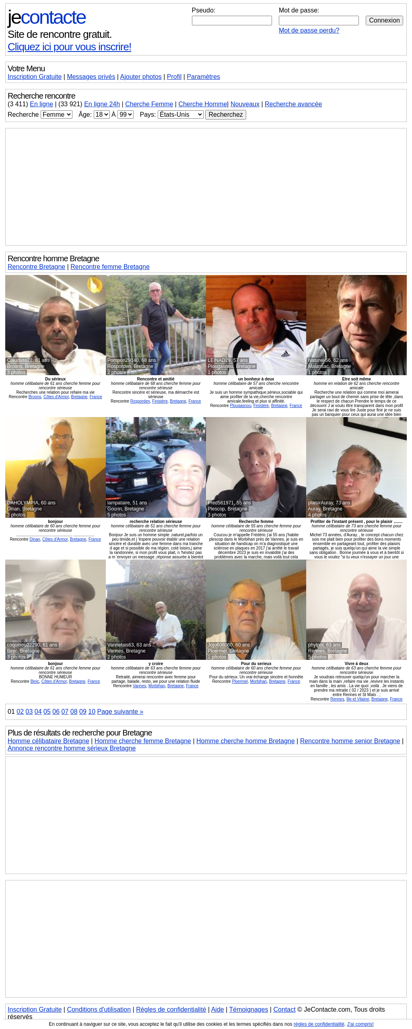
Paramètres (203, 76)
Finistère (159, 401)
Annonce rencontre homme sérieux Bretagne (72, 748)
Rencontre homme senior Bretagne (350, 741)
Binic (35, 681)
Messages (91, 76)
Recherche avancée (293, 104)
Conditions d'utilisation (99, 1009)
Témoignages (248, 1009)
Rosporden (140, 401)
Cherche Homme (202, 104)
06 (56, 711)
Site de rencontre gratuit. (60, 34)
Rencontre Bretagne (36, 266)
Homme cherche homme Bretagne (245, 741)
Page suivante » (120, 711)
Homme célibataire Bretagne (48, 741)
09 (83, 711)
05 (47, 711)
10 (91, 711)
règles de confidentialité (319, 1024)
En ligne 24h (102, 104)
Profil (174, 76)
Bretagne (79, 397)
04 (38, 711)
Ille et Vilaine (357, 699)
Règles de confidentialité (171, 1009)
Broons (35, 397)
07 (65, 711)
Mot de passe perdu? (309, 30)
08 (74, 711)
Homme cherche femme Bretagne (143, 741)
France (96, 397)
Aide (217, 1009)
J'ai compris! (360, 1024)
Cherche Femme (149, 104)
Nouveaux (245, 104)
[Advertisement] (206, 186)
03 (29, 711)
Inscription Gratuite (35, 76)
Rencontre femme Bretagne (110, 266)
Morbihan (156, 686)
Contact (284, 1009)
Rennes (337, 699)
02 (20, 711)
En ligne (41, 104)
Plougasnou (240, 405)
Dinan (34, 539)
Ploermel (239, 681)
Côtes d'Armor (56, 397)
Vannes (139, 686)
